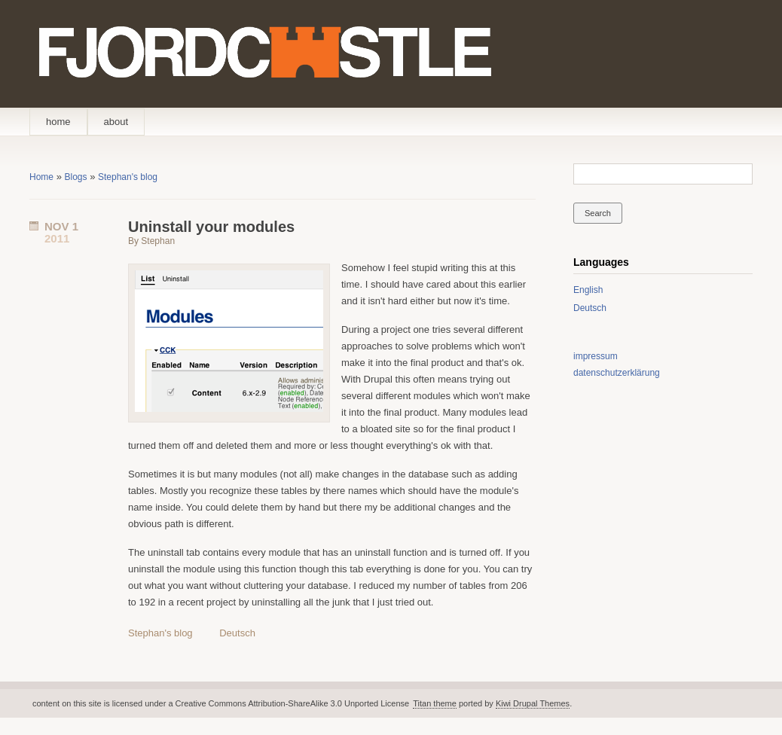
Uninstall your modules (211, 226)
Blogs (75, 177)
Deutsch (237, 633)
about (116, 121)
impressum (595, 356)
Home (41, 177)
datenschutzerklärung (616, 373)
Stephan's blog (127, 177)
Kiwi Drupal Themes (533, 703)
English (588, 290)
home (58, 121)
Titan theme (435, 703)
